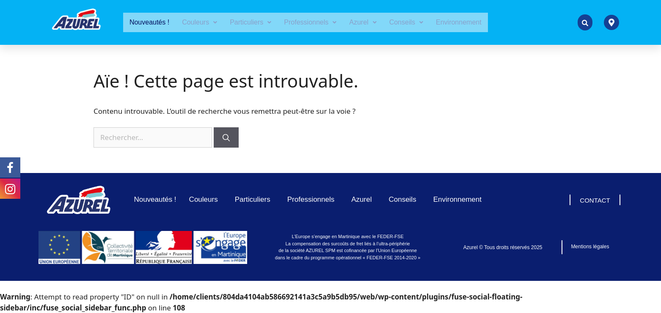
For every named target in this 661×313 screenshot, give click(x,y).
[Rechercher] (226, 137)
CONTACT (595, 200)
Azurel (362, 22)
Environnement (459, 22)
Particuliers (250, 22)
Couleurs (199, 22)
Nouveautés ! (149, 22)
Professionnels (310, 22)
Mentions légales (590, 247)
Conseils (406, 22)
